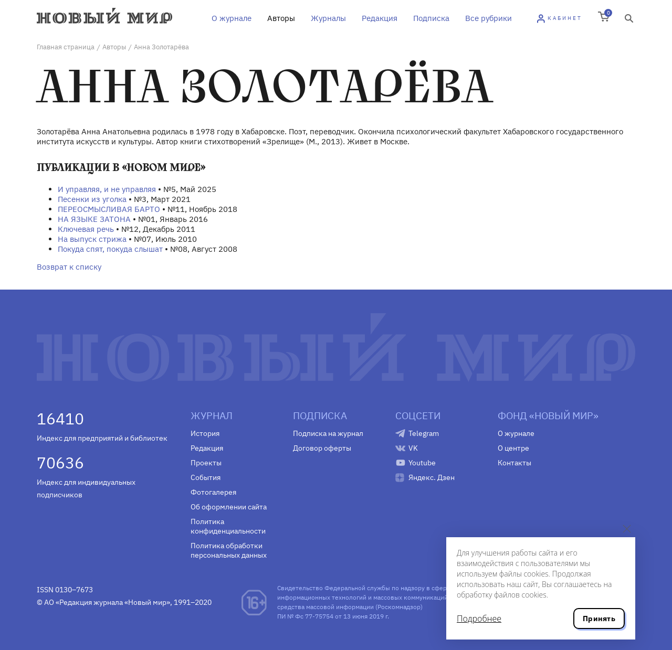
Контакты (514, 462)
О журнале (231, 18)
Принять (599, 618)
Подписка (431, 18)
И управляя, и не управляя (107, 189)
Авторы (281, 18)
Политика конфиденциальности (228, 526)
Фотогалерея (213, 492)
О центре (513, 448)
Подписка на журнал (328, 433)
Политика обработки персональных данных (229, 550)
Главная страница (65, 46)
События (205, 477)
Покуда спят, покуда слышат (110, 249)
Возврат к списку (69, 267)
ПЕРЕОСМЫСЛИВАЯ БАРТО (109, 209)
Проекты (206, 462)
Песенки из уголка (92, 199)
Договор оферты (322, 448)
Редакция (379, 18)
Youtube (422, 462)
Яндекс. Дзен (431, 477)
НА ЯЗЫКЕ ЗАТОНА (94, 219)
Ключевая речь (86, 229)
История (205, 433)
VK (413, 448)
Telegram (423, 433)
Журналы (328, 18)
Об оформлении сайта (229, 507)
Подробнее (479, 618)
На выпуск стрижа (92, 239)
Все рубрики (488, 18)
